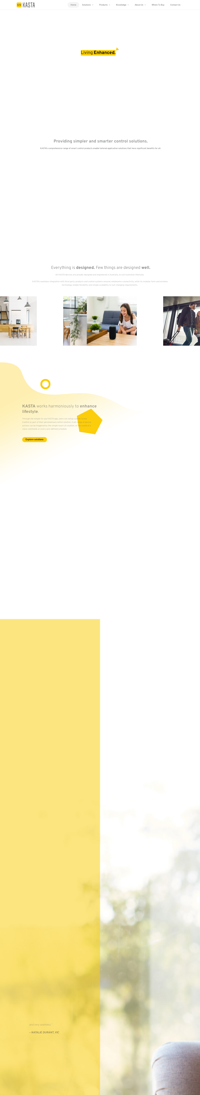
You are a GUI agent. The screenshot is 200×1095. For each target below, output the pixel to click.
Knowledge (121, 5)
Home (73, 5)
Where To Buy (158, 5)
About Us (139, 5)
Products (103, 5)
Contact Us (175, 5)
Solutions (86, 5)
